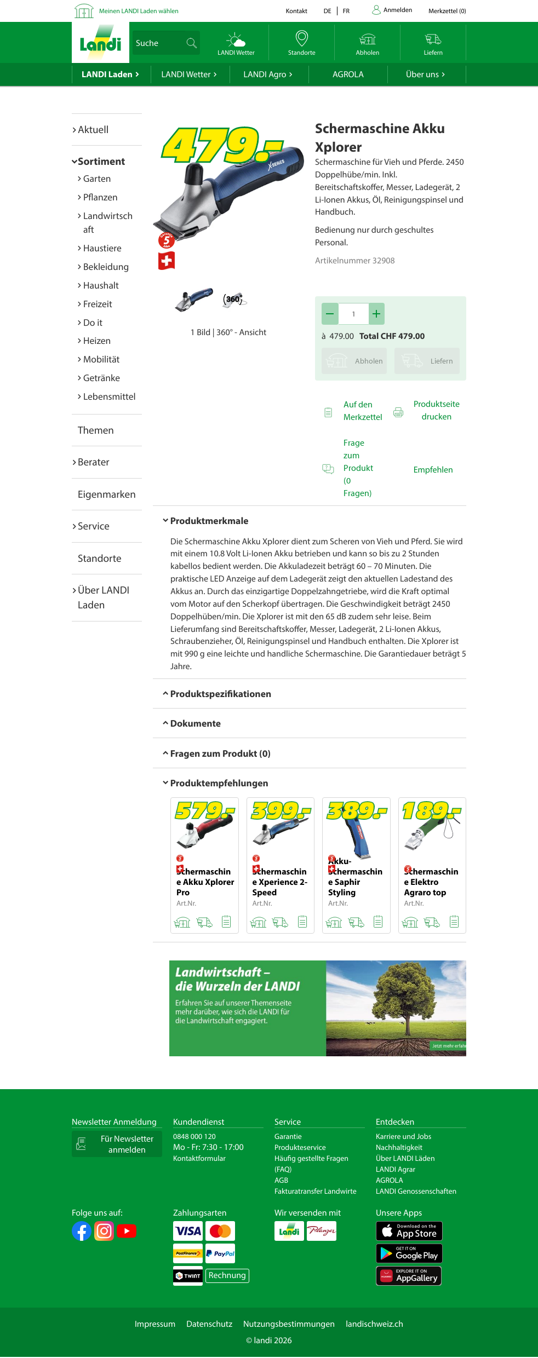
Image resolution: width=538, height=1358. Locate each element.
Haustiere (102, 247)
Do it (92, 322)
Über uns (422, 74)
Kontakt (296, 11)
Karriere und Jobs (403, 1136)
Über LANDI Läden (405, 1158)
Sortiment (101, 161)
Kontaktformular (199, 1158)
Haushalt (101, 285)
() (447, 11)
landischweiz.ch (374, 1324)
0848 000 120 (194, 1136)
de (327, 11)
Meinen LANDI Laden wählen (139, 11)
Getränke (101, 377)
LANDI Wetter (186, 74)
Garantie (288, 1136)
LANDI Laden (107, 74)
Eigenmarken (107, 493)
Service (94, 525)
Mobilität (101, 359)
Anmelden (398, 10)
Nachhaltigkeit (399, 1147)
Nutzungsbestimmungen (289, 1324)
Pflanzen (100, 197)
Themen (96, 429)
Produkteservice (300, 1147)
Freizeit (97, 303)
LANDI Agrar (395, 1169)
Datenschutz (209, 1324)
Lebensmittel (109, 396)
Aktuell (93, 129)
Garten (97, 178)
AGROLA (348, 74)
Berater (94, 461)
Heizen (97, 340)
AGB (281, 1180)
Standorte (100, 558)
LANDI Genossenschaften (416, 1191)
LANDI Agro (264, 74)
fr (346, 11)
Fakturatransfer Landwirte (315, 1191)
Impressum (155, 1324)
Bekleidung (106, 266)
